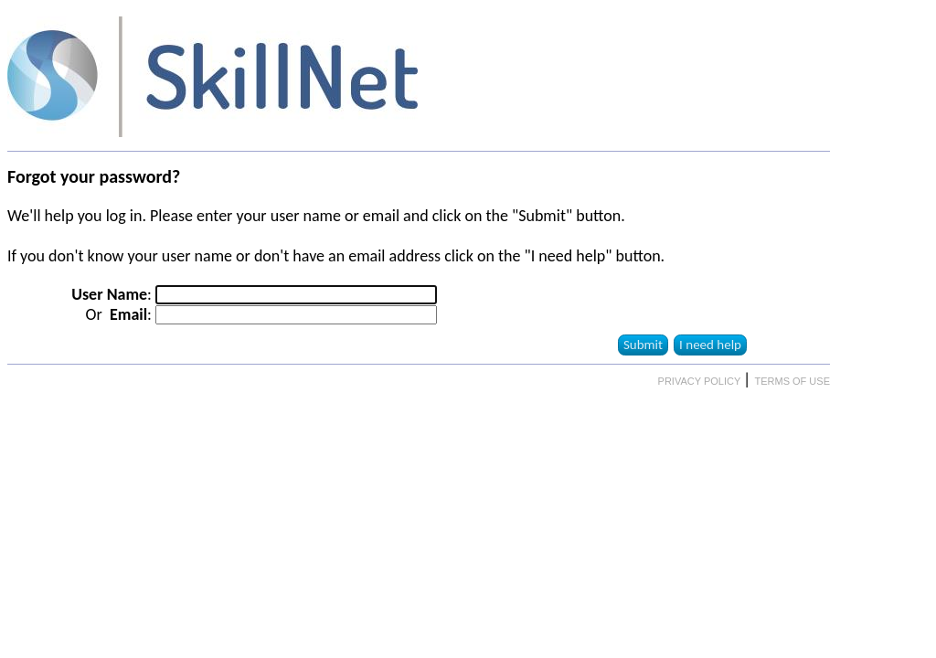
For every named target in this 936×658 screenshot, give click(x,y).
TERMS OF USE (792, 381)
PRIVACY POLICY (701, 381)
